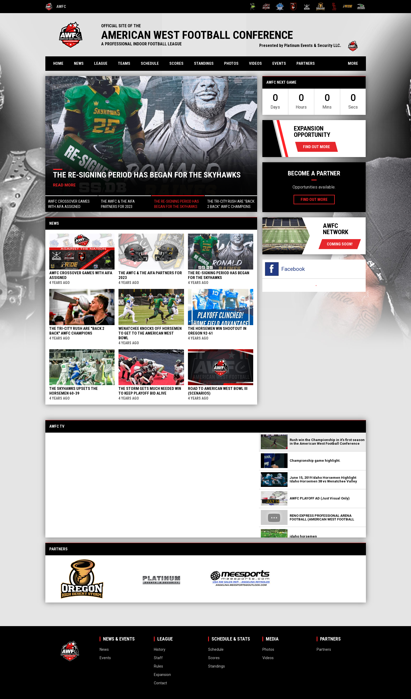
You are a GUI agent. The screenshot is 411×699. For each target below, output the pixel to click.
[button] (71, 203)
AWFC (55, 6)
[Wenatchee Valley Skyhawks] (361, 6)
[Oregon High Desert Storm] (320, 6)
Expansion (162, 675)
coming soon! (340, 244)
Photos (231, 63)
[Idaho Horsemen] (280, 6)
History (159, 649)
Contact (160, 683)
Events (279, 63)
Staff (158, 658)
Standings (204, 63)
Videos (255, 63)
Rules (158, 666)
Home (58, 63)
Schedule (150, 63)
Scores (176, 63)
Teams (124, 63)
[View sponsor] (86, 578)
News (79, 63)
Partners (305, 63)
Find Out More (316, 146)
